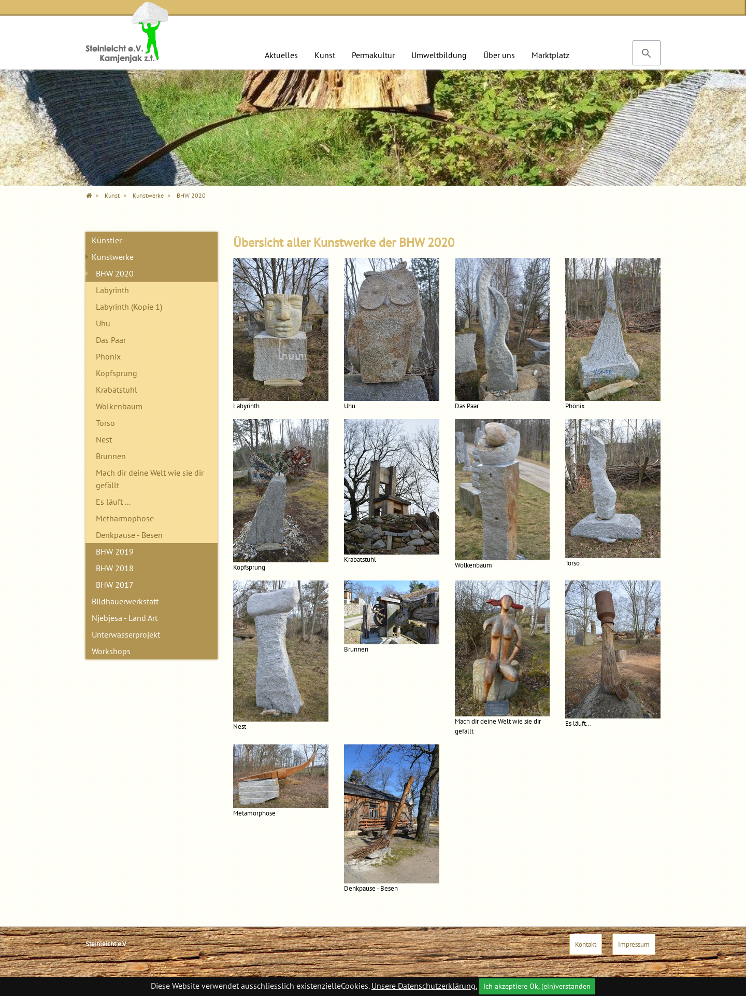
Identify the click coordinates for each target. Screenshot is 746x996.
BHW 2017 (115, 584)
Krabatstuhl (116, 389)
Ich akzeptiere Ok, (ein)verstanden (537, 986)
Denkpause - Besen (129, 535)
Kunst (324, 55)
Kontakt (585, 944)
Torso (105, 423)
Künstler (107, 240)
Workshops (111, 651)
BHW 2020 (115, 273)
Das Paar (111, 340)
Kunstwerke (113, 257)
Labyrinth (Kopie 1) (129, 306)
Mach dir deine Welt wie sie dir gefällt (150, 478)
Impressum (634, 944)
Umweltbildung (439, 55)
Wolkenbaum (119, 406)
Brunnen (111, 456)
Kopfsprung (116, 373)
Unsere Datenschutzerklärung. (424, 985)
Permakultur (373, 55)
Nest (104, 439)
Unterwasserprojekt (126, 634)
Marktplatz (550, 55)
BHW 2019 (115, 551)
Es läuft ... (113, 501)
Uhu (103, 323)
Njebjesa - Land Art (124, 618)
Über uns (499, 55)
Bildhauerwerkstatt (125, 601)
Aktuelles (281, 55)
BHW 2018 (115, 568)
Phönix (108, 356)
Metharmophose (125, 518)
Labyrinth (112, 290)
